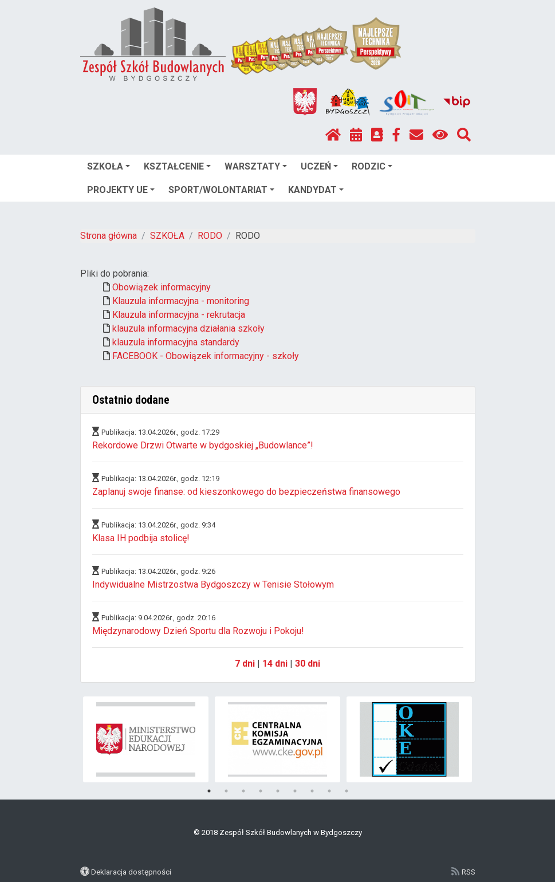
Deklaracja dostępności (131, 871)
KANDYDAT (316, 189)
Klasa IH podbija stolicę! (141, 538)
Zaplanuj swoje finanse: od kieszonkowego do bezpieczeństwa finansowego (246, 491)
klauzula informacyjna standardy (175, 342)
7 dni (245, 663)
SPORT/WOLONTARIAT (221, 189)
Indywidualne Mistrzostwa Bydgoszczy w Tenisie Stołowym (213, 584)
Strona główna (108, 235)
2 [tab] (226, 791)
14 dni (275, 663)
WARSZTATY (256, 166)
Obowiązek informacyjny (161, 287)
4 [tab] (260, 791)
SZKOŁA (108, 166)
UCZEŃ (319, 166)
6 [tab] (295, 791)
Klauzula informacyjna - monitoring (180, 301)
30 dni (307, 663)
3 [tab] (243, 791)
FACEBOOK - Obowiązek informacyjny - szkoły (205, 356)
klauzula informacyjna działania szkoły (188, 328)
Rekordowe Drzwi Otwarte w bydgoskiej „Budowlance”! (202, 445)
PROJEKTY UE (121, 189)
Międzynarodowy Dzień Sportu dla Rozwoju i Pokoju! (198, 630)
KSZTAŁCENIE (177, 166)
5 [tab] (278, 791)
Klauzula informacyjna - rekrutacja (178, 314)
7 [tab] (312, 791)
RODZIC (372, 166)
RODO (210, 235)
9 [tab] (346, 791)
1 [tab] (209, 791)
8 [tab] (329, 791)
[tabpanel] (145, 739)
